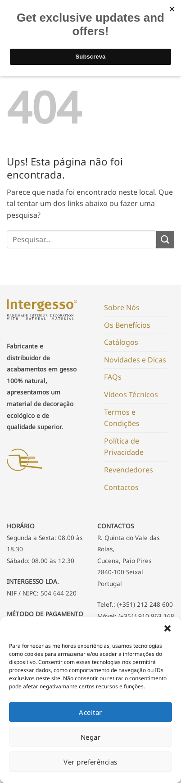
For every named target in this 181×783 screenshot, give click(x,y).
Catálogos (121, 342)
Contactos (121, 487)
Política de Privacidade (124, 447)
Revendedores (128, 470)
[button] (167, 628)
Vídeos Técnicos (131, 394)
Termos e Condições (122, 418)
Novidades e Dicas (135, 360)
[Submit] (165, 239)
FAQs (113, 377)
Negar (90, 737)
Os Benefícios (127, 325)
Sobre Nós (122, 307)
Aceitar (90, 712)
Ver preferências (90, 761)
